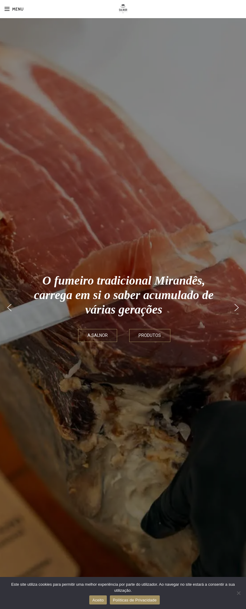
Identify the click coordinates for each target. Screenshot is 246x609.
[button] (9, 307)
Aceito (98, 600)
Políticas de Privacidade (135, 600)
